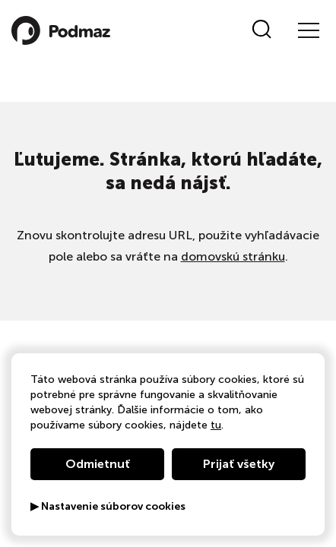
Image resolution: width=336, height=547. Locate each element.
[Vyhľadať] (262, 30)
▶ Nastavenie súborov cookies (107, 507)
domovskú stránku (233, 256)
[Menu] (308, 30)
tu (216, 425)
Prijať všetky (238, 464)
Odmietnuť (97, 464)
